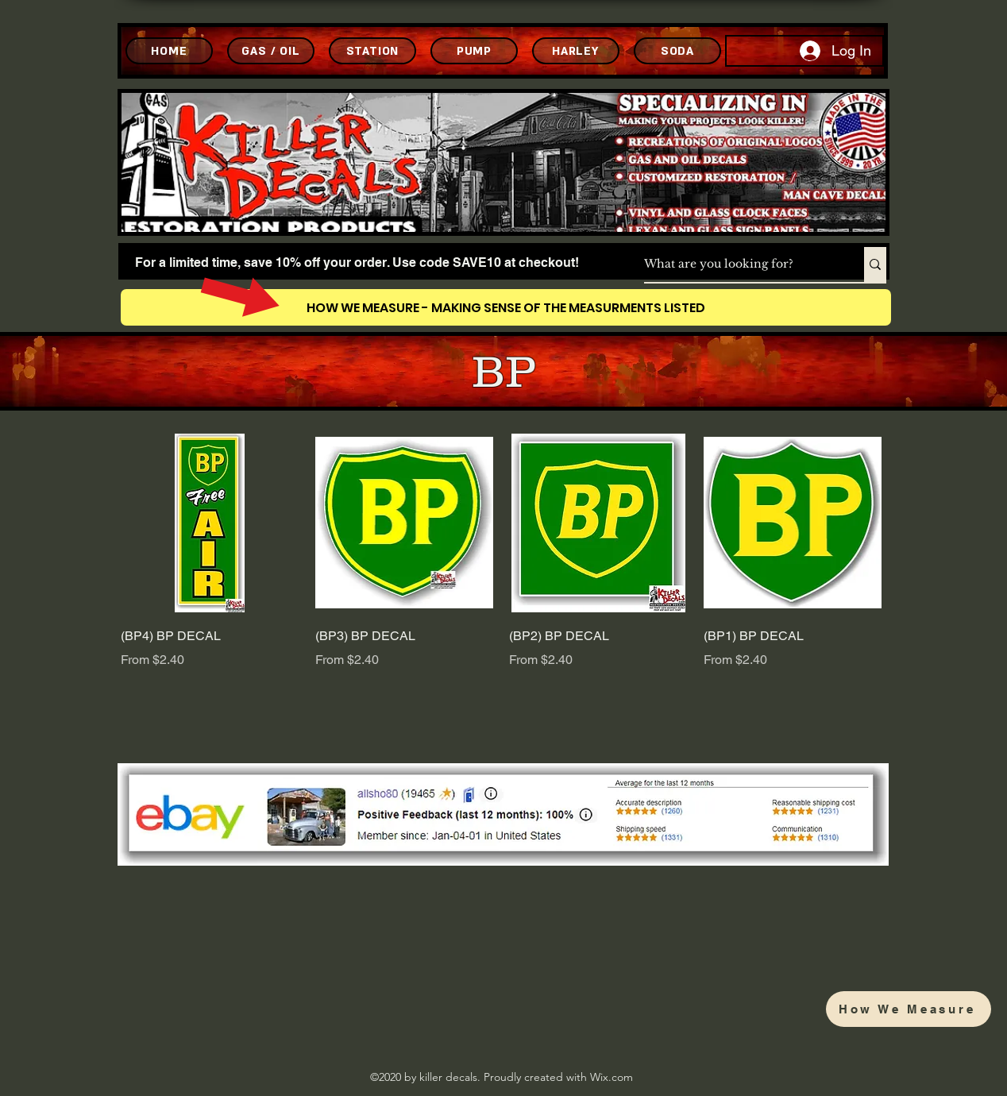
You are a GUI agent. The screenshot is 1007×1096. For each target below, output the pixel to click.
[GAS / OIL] (270, 50)
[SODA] (677, 50)
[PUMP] (474, 50)
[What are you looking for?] (737, 264)
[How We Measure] (908, 1009)
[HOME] (169, 50)
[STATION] (372, 50)
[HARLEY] (575, 50)
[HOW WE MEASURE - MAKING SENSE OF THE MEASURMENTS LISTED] (506, 307)
